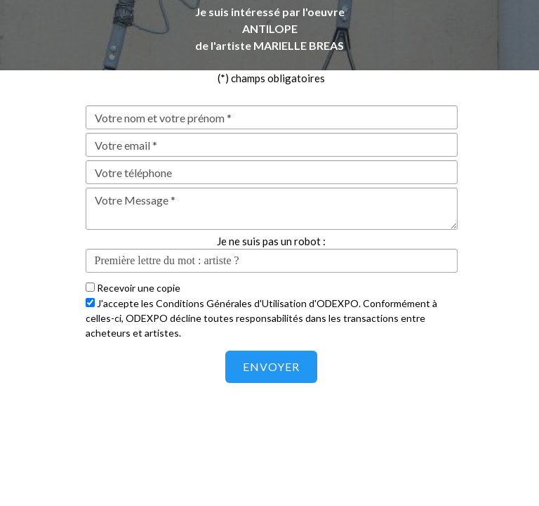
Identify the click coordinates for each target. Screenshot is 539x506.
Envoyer (271, 366)
